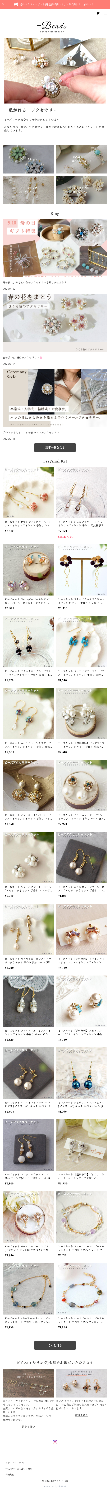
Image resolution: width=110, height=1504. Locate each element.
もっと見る (55, 1345)
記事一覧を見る (55, 447)
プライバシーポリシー (17, 1462)
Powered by (55, 1486)
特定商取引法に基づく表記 (19, 1468)
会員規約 (10, 1474)
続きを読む (28, 1426)
